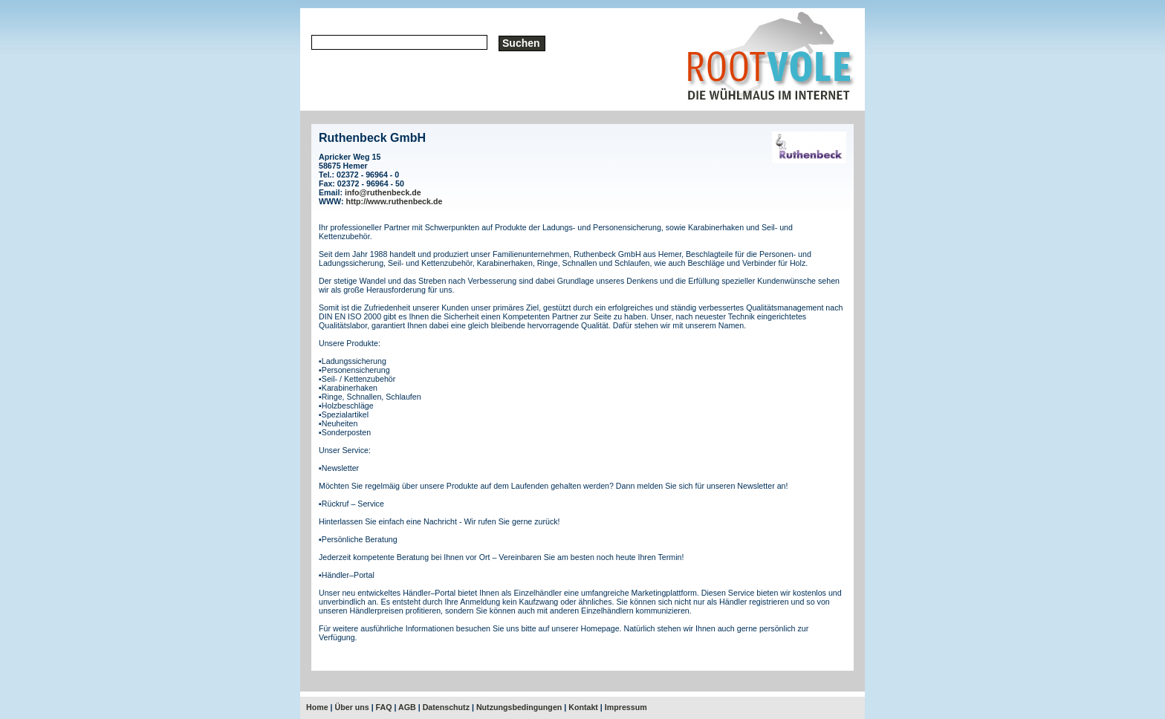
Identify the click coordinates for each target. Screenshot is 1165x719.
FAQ (384, 707)
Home (317, 707)
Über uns (352, 707)
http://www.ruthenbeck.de (394, 201)
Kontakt (583, 707)
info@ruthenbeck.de (383, 192)
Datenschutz (446, 707)
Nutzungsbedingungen (519, 707)
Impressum (626, 707)
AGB (407, 707)
